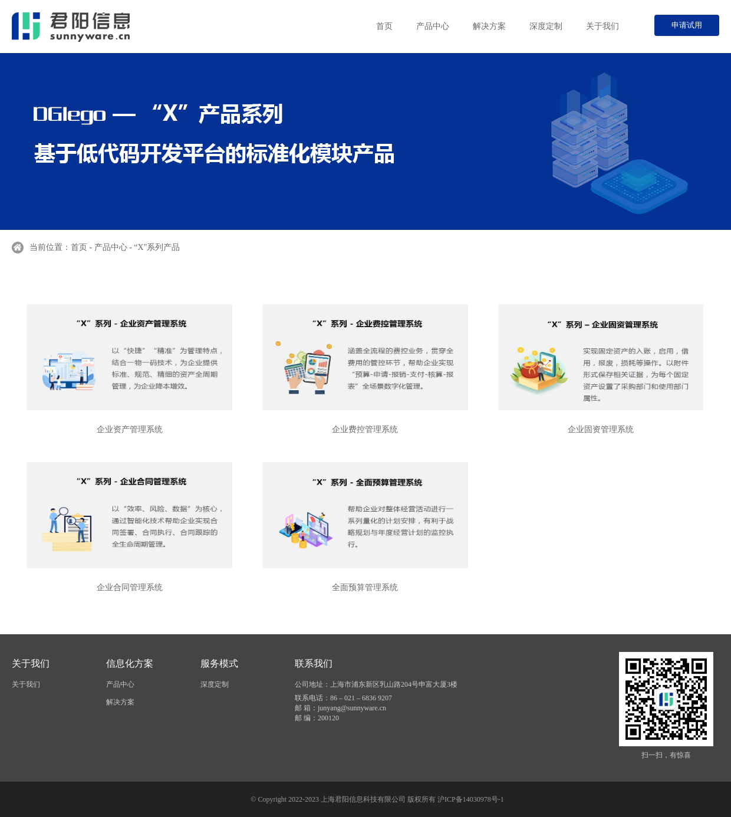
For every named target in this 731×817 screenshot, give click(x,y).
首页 (384, 26)
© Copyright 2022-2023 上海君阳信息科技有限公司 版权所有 (344, 799)
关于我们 (602, 26)
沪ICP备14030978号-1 (470, 799)
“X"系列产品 (157, 247)
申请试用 (686, 25)
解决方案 (489, 26)
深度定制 (545, 26)
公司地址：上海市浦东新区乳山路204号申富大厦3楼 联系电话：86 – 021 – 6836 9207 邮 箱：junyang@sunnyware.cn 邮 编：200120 (376, 701)
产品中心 (432, 26)
